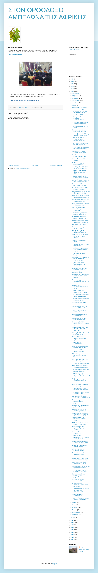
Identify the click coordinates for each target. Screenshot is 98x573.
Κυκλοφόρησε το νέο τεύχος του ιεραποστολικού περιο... (81, 466)
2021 (72, 91)
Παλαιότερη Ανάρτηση (56, 165)
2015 (72, 530)
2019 (72, 520)
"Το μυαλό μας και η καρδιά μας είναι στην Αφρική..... (80, 299)
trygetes (83, 547)
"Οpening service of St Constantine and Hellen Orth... (79, 418)
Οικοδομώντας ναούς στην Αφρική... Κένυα (79, 227)
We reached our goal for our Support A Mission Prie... (79, 307)
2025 (72, 81)
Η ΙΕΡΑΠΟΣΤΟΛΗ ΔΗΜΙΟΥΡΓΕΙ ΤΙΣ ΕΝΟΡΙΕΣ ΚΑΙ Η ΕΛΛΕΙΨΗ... (80, 437)
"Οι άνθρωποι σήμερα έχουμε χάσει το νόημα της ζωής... (80, 248)
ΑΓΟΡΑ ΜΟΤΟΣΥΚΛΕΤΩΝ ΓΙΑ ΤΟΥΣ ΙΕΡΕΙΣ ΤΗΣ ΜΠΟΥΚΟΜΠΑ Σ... (80, 259)
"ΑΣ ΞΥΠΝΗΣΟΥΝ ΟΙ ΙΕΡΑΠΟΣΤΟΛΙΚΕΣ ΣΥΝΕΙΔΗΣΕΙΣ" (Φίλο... (79, 139)
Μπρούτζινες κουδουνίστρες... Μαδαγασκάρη (80, 315)
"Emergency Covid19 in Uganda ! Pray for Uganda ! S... (80, 323)
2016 (72, 527)
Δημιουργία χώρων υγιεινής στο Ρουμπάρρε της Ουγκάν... (80, 180)
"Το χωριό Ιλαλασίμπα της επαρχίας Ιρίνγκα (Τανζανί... (80, 176)
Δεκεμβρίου (75, 93)
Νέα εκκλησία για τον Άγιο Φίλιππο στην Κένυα (79, 318)
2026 (72, 79)
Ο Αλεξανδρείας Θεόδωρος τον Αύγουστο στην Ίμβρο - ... (80, 231)
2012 (72, 537)
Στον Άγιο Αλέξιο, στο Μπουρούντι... (78, 432)
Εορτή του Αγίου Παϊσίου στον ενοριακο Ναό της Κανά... (80, 346)
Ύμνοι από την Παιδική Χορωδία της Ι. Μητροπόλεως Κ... (78, 209)
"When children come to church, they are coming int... (81, 200)
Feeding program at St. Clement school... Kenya (79, 291)
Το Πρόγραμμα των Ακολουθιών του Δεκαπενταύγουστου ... (81, 148)
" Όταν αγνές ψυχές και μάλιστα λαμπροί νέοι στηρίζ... (80, 370)
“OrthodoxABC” (74, 50)
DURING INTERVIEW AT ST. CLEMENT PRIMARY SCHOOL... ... (80, 236)
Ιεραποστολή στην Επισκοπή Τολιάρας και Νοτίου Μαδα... (80, 441)
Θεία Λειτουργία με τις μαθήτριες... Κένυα (78, 449)
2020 (72, 517)
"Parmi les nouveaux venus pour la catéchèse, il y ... (79, 155)
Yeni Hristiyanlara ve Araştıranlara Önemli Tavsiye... (78, 253)
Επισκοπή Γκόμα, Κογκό (78, 272)
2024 (72, 84)
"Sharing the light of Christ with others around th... (80, 333)
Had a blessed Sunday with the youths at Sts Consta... (80, 295)
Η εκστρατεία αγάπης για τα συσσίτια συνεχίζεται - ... (79, 213)
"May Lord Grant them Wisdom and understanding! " (80, 204)
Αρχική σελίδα (34, 165)
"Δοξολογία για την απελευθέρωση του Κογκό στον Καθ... (80, 485)
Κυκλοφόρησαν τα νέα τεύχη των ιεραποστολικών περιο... (80, 459)
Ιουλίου (74, 105)
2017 (72, 525)
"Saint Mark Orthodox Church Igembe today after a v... (80, 360)
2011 (72, 539)
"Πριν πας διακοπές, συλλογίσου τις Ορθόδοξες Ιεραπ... (80, 287)
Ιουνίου (74, 502)
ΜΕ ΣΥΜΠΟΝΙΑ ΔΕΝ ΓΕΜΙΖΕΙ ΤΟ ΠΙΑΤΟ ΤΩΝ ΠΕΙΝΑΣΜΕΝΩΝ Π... (80, 490)
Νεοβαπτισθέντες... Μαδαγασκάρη (77, 494)
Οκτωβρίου (75, 98)
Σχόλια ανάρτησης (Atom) (23, 168)
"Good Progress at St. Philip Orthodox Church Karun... (80, 366)
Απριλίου (75, 507)
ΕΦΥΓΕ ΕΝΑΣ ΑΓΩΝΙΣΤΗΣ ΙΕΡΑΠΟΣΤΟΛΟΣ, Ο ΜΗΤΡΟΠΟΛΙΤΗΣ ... (79, 113)
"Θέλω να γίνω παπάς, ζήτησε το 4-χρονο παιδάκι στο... (80, 498)
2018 (72, 522)
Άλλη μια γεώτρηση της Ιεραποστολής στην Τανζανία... (78, 428)
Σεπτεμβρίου (76, 100)
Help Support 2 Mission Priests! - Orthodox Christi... (80, 392)
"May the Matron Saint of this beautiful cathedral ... (80, 188)
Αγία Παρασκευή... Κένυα (79, 224)
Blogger (54, 564)
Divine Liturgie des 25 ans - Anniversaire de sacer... (79, 463)
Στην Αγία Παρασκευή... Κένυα (80, 363)
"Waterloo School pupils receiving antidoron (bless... (80, 480)
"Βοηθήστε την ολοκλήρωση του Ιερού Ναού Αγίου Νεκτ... (81, 192)
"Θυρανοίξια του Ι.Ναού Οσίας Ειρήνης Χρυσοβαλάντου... (80, 134)
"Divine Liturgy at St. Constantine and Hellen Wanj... (79, 355)
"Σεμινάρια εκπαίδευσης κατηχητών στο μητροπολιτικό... (78, 475)
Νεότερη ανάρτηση (14, 165)
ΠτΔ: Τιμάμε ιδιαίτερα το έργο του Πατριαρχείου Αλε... (80, 144)
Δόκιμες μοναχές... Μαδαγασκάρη (77, 343)
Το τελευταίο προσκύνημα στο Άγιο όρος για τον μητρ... (80, 123)
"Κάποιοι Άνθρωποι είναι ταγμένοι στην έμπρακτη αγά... (79, 338)
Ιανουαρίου (75, 514)
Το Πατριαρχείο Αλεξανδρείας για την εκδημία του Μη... (80, 167)
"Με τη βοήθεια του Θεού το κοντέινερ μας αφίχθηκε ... (80, 108)
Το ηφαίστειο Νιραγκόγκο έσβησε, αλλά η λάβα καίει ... (80, 389)
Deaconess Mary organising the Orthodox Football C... (81, 268)
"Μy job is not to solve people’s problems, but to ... (80, 406)
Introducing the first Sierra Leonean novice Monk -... (80, 151)
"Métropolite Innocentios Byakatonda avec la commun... (78, 454)
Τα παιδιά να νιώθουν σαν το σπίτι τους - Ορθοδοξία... (80, 184)
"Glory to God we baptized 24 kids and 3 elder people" (80, 423)
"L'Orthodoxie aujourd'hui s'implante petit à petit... (79, 410)
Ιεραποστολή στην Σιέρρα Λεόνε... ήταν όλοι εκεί (79, 217)
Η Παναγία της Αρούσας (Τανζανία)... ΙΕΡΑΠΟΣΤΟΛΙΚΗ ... (78, 118)
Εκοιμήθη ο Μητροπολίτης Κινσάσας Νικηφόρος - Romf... (79, 172)
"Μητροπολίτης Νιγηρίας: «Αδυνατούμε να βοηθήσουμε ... (79, 401)
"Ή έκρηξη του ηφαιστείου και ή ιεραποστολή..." (80, 244)
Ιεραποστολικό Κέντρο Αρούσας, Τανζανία (78, 350)
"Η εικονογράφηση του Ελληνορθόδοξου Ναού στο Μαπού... (80, 281)
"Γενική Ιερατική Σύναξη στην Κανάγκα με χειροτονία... (80, 385)
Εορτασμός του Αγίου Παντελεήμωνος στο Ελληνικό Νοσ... (78, 264)
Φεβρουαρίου (76, 512)
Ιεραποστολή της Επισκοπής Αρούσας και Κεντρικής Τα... (80, 413)
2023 (72, 86)
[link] (15, 54)
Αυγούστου (75, 103)
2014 (72, 532)
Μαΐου (74, 505)
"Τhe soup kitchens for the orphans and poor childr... (80, 470)
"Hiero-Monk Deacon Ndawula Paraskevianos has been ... (80, 196)
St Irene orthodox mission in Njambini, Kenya (79, 445)
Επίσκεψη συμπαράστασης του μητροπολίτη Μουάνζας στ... (80, 130)
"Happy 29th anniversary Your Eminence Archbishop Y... (80, 221)
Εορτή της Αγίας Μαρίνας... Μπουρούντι (79, 311)
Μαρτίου (74, 510)
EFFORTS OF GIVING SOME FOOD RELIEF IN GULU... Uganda (80, 276)
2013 (72, 534)
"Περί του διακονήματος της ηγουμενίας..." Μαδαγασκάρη (81, 396)
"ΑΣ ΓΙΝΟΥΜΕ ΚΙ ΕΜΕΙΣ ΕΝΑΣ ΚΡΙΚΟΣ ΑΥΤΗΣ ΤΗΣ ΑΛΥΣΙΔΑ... (80, 329)
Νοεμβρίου (75, 95)
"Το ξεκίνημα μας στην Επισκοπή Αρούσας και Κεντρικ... (79, 380)
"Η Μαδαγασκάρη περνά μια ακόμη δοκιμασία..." (80, 163)
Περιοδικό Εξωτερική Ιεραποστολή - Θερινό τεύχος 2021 (81, 375)
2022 (72, 89)
